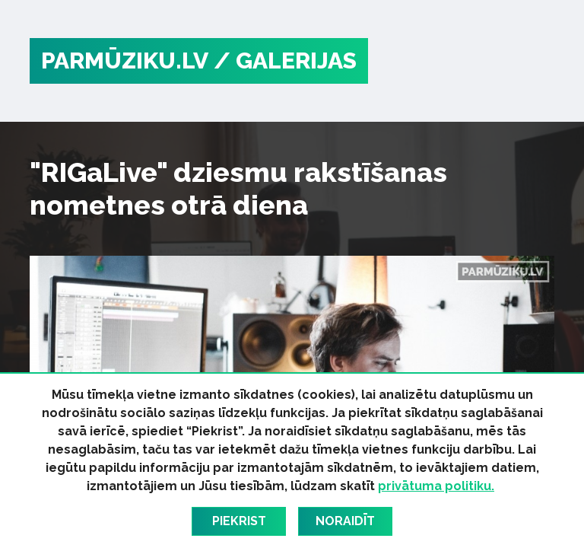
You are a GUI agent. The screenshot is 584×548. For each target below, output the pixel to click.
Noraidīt (345, 521)
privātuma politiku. (436, 486)
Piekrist (239, 521)
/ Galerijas (285, 60)
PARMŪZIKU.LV (124, 60)
